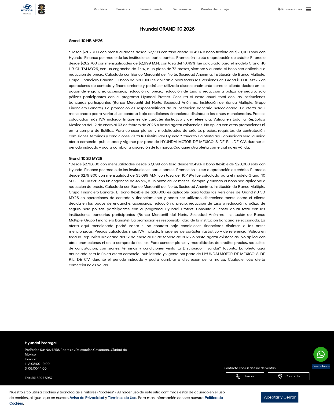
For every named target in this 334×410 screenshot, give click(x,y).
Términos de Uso (122, 398)
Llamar (244, 376)
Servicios (123, 9)
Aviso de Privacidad (87, 398)
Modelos (100, 9)
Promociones (290, 9)
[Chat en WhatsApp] (320, 352)
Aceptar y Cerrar (280, 397)
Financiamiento (151, 9)
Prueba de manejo (215, 9)
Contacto (288, 376)
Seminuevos (182, 9)
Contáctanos (321, 366)
